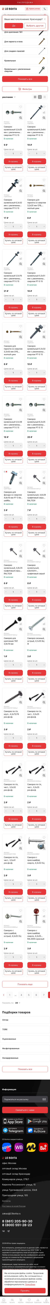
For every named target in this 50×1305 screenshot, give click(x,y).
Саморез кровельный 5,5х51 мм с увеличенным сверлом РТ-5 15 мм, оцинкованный (36, 277)
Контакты (6, 1201)
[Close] (44, 19)
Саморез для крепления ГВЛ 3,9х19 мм (11, 641)
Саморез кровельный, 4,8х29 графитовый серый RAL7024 (36, 496)
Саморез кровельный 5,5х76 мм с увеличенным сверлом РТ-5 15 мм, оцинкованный (13, 277)
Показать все (25, 79)
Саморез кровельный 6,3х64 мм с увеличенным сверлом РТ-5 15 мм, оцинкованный (36, 131)
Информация (9, 1089)
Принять (25, 1290)
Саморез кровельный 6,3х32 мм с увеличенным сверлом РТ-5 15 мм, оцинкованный (13, 204)
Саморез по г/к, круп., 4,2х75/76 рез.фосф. (11, 714)
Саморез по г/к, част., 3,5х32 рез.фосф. (11, 787)
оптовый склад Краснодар (16, 1174)
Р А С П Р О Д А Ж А (25, 2)
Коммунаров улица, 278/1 (15, 1179)
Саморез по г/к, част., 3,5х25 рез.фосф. (34, 714)
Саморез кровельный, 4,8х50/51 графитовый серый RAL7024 (36, 569)
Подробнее (30, 1284)
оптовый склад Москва (14, 1168)
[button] (44, 15)
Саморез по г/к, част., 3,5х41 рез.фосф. (11, 860)
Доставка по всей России (13, 1206)
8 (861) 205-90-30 (17, 1221)
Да (13, 25)
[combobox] (21, 15)
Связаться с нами (25, 1110)
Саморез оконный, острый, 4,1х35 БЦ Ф (35, 641)
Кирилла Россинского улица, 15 (19, 1184)
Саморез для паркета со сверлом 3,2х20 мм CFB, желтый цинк (36, 204)
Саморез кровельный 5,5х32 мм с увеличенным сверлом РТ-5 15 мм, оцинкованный (36, 350)
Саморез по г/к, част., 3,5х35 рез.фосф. (34, 787)
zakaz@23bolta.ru (11, 1213)
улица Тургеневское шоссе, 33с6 (19, 1190)
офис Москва (9, 1163)
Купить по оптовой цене (13, 168)
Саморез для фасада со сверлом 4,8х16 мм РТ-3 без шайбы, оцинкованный (13, 496)
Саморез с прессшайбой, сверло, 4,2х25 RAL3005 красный (35, 934)
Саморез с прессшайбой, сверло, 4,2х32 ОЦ (36, 860)
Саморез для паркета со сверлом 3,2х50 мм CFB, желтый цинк (13, 350)
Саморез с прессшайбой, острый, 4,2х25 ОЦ (12, 933)
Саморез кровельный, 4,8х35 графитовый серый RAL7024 (13, 569)
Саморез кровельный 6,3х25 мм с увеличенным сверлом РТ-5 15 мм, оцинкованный (36, 423)
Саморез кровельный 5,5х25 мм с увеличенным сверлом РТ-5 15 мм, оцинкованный (13, 131)
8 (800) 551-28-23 (17, 1225)
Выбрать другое (34, 25)
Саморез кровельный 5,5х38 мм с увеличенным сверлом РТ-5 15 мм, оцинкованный (13, 423)
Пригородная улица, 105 (15, 1195)
